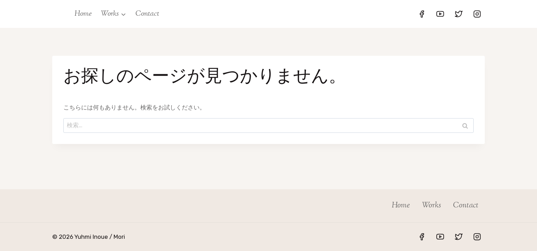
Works (431, 205)
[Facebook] (421, 14)
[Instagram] (477, 14)
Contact (147, 14)
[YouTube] (440, 14)
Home (83, 14)
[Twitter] (458, 14)
